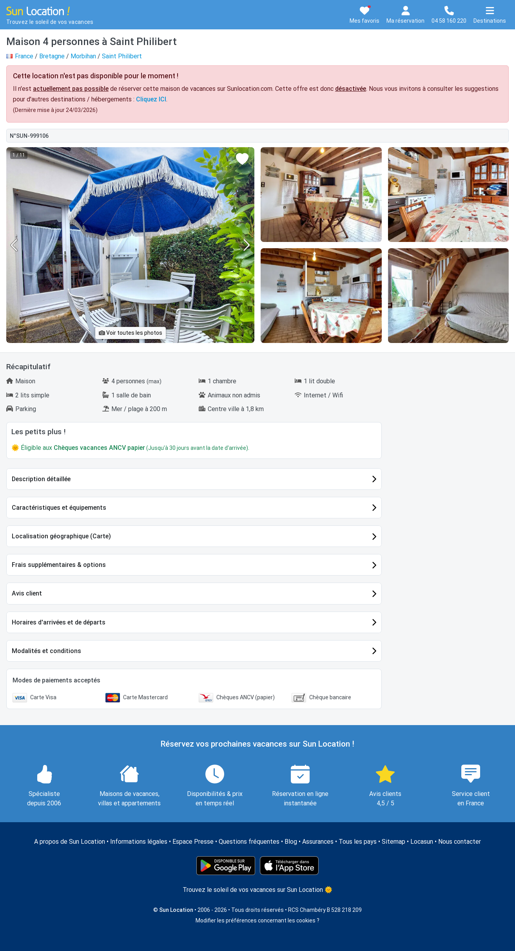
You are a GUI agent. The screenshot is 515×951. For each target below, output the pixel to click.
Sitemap (393, 841)
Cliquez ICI (151, 99)
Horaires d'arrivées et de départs (58, 622)
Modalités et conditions (46, 651)
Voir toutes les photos (130, 333)
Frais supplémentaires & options (59, 564)
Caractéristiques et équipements (59, 507)
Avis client (27, 593)
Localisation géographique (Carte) (61, 536)
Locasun (421, 841)
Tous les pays (358, 841)
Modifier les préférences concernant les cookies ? (257, 920)
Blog (291, 841)
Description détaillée (41, 479)
